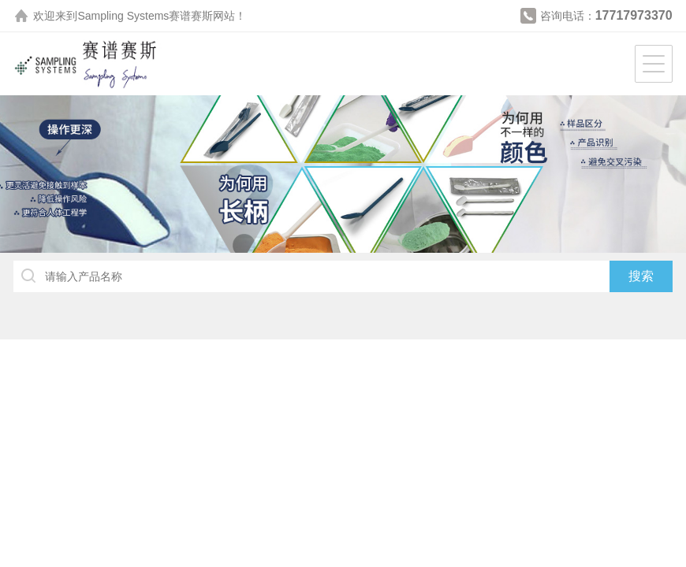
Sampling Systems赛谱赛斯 (145, 15)
